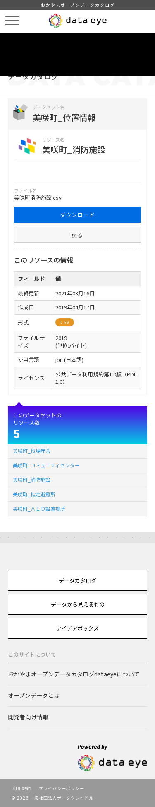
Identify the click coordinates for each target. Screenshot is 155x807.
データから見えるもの (78, 604)
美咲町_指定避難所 (34, 494)
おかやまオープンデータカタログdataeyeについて (74, 674)
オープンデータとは (34, 695)
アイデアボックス (77, 628)
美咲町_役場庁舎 (31, 450)
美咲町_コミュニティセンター (46, 465)
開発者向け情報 (28, 717)
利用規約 (22, 788)
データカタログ (77, 580)
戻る (77, 235)
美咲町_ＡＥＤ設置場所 (39, 508)
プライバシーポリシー (61, 788)
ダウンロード (77, 215)
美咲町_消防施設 (31, 479)
